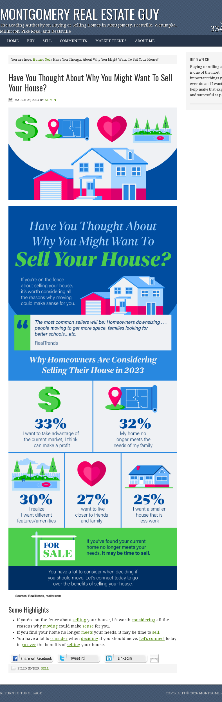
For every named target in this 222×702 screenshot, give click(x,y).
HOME (13, 41)
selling (79, 620)
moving (50, 626)
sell (155, 632)
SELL (47, 41)
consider (59, 638)
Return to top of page (21, 693)
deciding (89, 638)
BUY (28, 43)
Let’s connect (152, 638)
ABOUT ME (142, 43)
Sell (45, 668)
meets (87, 632)
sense (88, 626)
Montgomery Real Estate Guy (79, 14)
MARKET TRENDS (111, 41)
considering (143, 620)
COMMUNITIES (71, 43)
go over (29, 644)
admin (50, 100)
